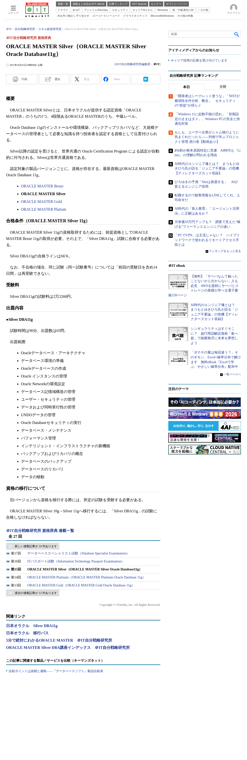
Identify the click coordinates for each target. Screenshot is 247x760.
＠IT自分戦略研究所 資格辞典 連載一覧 (40, 531)
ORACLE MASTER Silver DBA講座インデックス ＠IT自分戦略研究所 (68, 647)
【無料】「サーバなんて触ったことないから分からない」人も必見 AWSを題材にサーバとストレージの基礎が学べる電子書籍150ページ (203, 286)
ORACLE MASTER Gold (41, 202)
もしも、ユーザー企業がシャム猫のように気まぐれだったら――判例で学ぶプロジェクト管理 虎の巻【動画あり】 (207, 137)
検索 (236, 34)
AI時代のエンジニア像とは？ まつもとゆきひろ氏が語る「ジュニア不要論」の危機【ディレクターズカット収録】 (207, 168)
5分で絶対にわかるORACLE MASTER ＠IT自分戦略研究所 (59, 640)
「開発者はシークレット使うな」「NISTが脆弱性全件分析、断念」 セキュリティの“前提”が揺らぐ (207, 100)
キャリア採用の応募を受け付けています (199, 60)
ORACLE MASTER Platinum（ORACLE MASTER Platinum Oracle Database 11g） (86, 577)
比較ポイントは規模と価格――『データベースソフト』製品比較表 (56, 671)
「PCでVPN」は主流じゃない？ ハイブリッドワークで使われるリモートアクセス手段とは (207, 240)
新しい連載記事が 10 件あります (36, 546)
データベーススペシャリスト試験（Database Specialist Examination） (78, 553)
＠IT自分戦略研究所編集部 (133, 64)
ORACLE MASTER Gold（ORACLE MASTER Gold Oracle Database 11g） (81, 585)
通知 (57, 79)
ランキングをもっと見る (225, 251)
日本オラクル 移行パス (27, 633)
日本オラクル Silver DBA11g (32, 626)
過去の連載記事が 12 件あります (36, 593)
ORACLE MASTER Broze (42, 186)
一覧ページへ (232, 374)
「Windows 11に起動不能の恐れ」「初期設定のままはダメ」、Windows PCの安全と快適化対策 (207, 119)
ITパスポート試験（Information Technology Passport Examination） (75, 561)
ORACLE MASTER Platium (43, 209)
